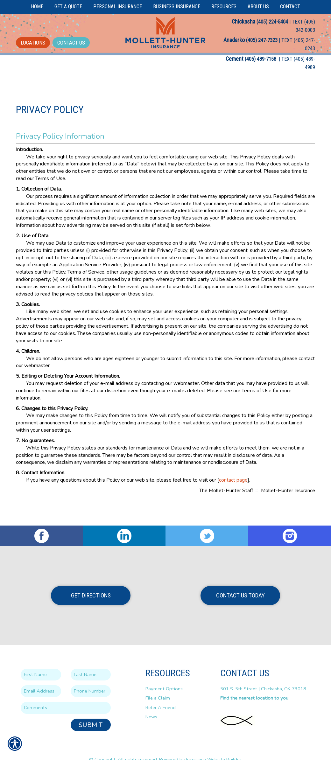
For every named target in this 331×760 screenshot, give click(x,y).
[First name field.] (41, 662)
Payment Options (164, 676)
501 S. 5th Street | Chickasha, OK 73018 (263, 676)
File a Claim (157, 686)
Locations (33, 42)
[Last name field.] (91, 662)
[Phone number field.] (91, 679)
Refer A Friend (160, 695)
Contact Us (71, 42)
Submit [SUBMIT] (90, 712)
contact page (233, 491)
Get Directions (91, 583)
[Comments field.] (66, 695)
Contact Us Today (240, 583)
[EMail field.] (41, 679)
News (151, 704)
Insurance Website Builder (213, 747)
